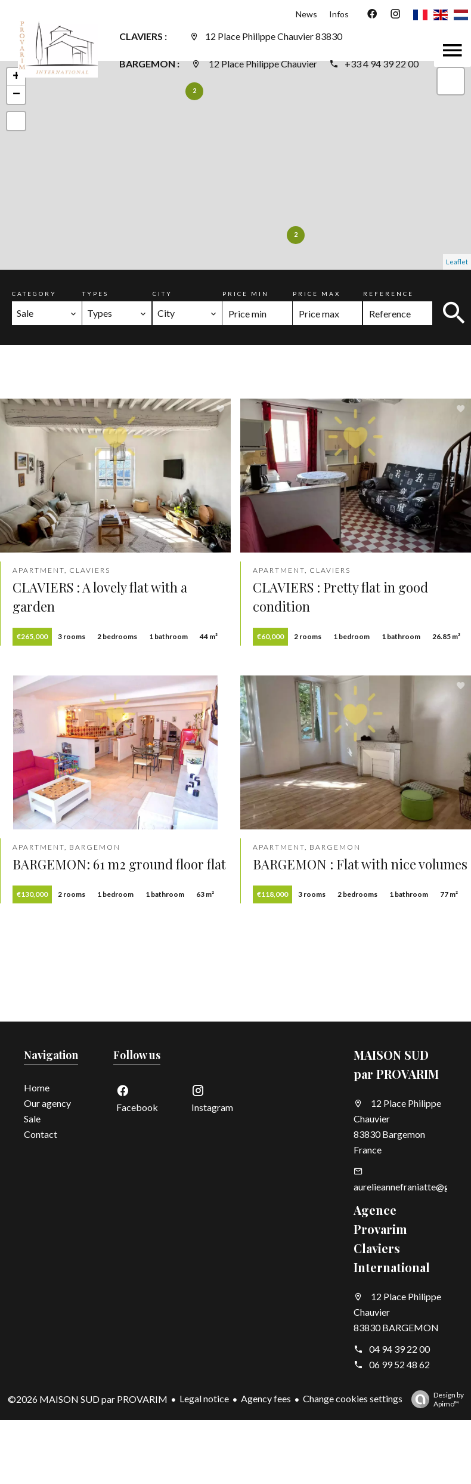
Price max (316, 293)
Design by (434, 1399)
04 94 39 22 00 (399, 1349)
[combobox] (46, 313)
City (162, 293)
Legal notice (204, 1398)
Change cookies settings (352, 1398)
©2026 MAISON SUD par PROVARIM (88, 1399)
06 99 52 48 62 (399, 1364)
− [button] (16, 95)
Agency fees (266, 1398)
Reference (388, 293)
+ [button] (16, 77)
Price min (245, 293)
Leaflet (457, 262)
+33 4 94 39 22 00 (382, 63)
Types (95, 293)
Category (34, 293)
